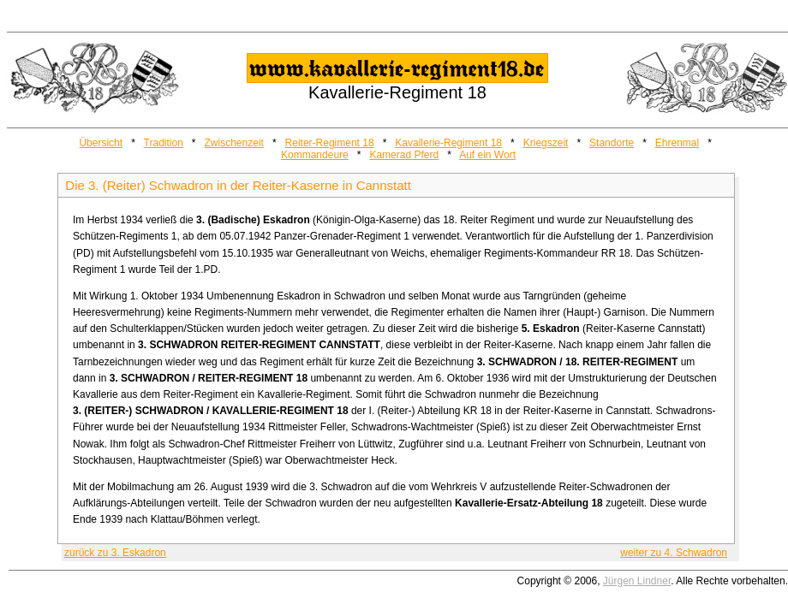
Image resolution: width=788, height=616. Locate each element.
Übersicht (100, 143)
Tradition (163, 143)
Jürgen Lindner (637, 581)
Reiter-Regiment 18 (329, 143)
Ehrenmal (677, 143)
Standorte (611, 143)
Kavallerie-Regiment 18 (448, 143)
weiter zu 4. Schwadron (673, 553)
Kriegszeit (546, 143)
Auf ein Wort (487, 155)
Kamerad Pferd (404, 155)
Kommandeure (315, 155)
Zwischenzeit (234, 143)
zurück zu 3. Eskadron (115, 553)
